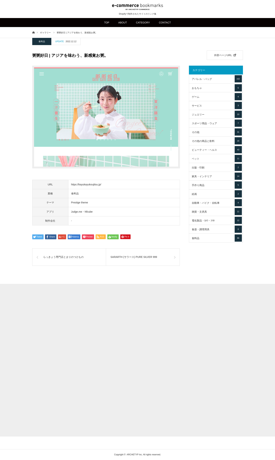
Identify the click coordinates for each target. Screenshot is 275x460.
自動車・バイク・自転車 (217, 202)
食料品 (42, 41)
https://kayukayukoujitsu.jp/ (86, 184)
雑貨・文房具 (217, 211)
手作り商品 (217, 185)
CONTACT (165, 22)
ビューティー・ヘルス (217, 149)
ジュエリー (217, 114)
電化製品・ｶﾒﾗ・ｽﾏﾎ (217, 220)
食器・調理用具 (217, 229)
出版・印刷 (217, 167)
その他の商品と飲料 (217, 140)
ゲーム (217, 96)
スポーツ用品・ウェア (217, 123)
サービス (217, 105)
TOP (106, 22)
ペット (217, 158)
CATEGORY (143, 22)
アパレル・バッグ (217, 78)
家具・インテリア (217, 176)
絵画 (217, 193)
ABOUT (122, 22)
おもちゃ (217, 87)
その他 (217, 132)
